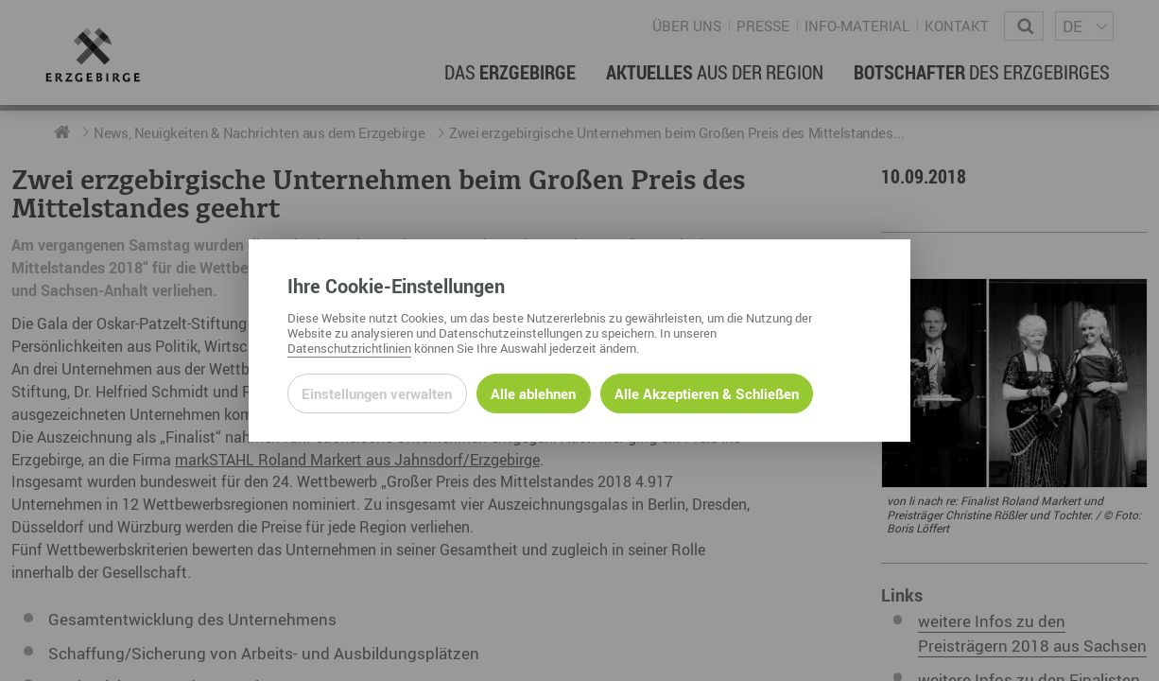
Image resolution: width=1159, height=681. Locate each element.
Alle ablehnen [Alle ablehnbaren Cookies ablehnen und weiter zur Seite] (533, 393)
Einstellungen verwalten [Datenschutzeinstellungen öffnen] (377, 393)
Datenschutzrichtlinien (349, 348)
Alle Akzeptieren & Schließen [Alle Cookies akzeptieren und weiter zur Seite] (706, 393)
